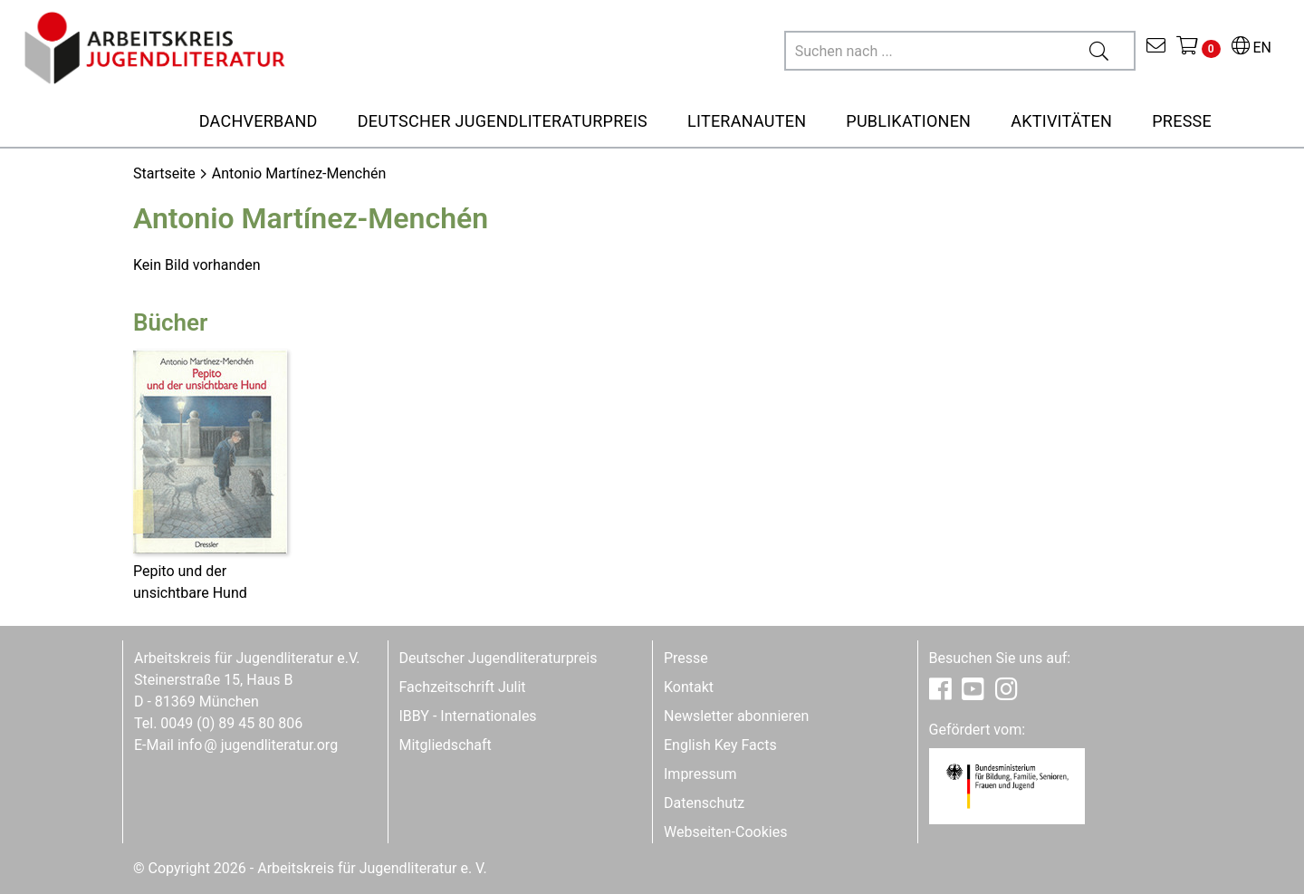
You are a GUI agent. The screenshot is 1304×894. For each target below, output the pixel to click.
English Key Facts (720, 745)
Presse (686, 658)
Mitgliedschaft (445, 745)
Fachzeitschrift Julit (462, 687)
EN (1251, 47)
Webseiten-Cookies (725, 832)
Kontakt (689, 687)
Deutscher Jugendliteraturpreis (498, 658)
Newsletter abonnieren (736, 716)
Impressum (700, 774)
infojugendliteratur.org (257, 745)
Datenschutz (704, 803)
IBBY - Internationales (468, 716)
